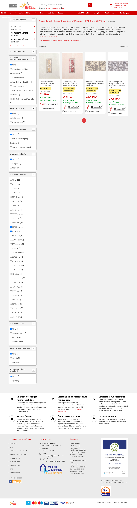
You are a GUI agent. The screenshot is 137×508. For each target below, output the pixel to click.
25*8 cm (15, 295)
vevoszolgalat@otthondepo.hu (53, 456)
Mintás (15, 358)
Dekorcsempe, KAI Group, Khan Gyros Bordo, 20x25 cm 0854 (71, 84)
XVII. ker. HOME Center (53, 8)
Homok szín (17, 342)
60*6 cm (15, 218)
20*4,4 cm (16, 244)
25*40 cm (16, 197)
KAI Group (16, 118)
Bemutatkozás (14, 462)
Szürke (15, 337)
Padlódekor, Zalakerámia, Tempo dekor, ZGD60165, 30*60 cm (95, 84)
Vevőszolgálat (14, 465)
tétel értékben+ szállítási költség (121, 5)
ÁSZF (11, 447)
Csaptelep (38, 13)
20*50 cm (16, 193)
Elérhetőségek (14, 473)
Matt (14, 168)
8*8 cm (15, 248)
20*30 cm (16, 282)
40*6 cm (15, 223)
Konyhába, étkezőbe (20, 82)
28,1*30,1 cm (17, 252)
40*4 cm (16, 235)
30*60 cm (16, 227)
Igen (14, 381)
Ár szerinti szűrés (17, 51)
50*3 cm (15, 312)
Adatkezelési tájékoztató (18, 454)
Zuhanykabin (63, 13)
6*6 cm (15, 300)
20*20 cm (16, 261)
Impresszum (13, 444)
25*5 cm (15, 205)
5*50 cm (15, 291)
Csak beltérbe (18, 86)
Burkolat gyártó (17, 108)
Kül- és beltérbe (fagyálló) (23, 99)
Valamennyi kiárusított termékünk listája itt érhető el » (60, 41)
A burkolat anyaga (18, 129)
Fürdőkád (50, 13)
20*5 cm (15, 188)
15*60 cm (16, 274)
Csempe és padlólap (22, 13)
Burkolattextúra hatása (20, 348)
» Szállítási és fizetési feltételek (19, 451)
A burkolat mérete (18, 175)
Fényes (15, 163)
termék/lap (124, 47)
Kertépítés (97, 13)
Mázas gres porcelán (21, 147)
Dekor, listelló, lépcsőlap (52, 21)
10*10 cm (15, 201)
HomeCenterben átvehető (17, 370)
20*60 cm (16, 184)
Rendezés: (42, 47)
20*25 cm (16, 231)
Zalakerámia (17, 122)
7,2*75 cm (16, 317)
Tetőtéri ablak (110, 13)
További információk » (48, 36)
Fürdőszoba (6, 13)
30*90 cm (16, 214)
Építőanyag (124, 13)
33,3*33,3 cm (17, 278)
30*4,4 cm (16, 240)
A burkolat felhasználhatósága (19, 58)
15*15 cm (15, 210)
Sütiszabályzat (14, 458)
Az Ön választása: (18, 20)
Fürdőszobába (18, 77)
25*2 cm (15, 304)
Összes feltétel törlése (18, 46)
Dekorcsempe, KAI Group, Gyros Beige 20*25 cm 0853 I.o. (47, 84)
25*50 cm (16, 257)
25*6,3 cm (16, 308)
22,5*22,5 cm (17, 265)
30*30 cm (16, 270)
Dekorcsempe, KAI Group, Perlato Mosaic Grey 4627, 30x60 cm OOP (117, 85)
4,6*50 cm (16, 287)
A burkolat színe (17, 324)
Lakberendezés (7, 17)
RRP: (41, 91)
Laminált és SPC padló (80, 13)
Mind (14, 65)
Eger (63, 8)
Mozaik (15, 362)
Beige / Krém (17, 333)
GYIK (11, 469)
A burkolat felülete (18, 154)
